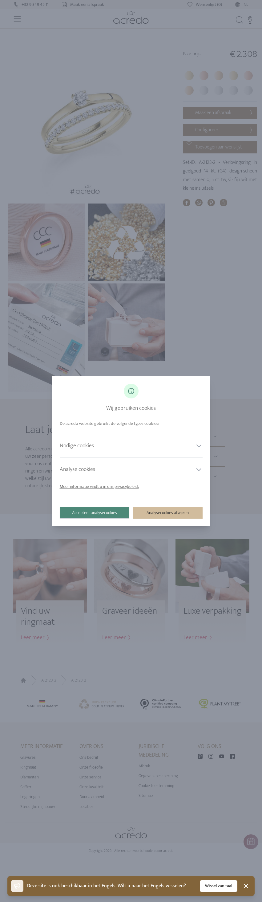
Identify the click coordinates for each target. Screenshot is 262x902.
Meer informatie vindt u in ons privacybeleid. (99, 486)
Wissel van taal (218, 885)
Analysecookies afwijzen (168, 512)
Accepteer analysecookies (94, 512)
